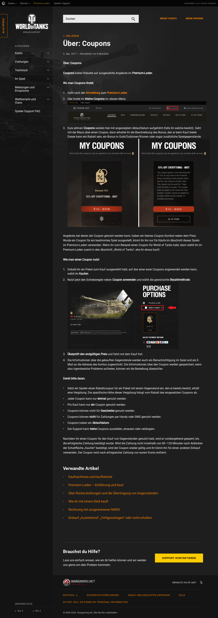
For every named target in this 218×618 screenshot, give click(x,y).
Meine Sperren (194, 18)
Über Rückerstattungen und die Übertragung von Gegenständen (113, 493)
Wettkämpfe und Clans (25, 101)
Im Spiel (20, 78)
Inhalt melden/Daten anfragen (149, 595)
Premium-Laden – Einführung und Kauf (95, 485)
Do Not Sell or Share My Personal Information (95, 602)
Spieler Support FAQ (27, 111)
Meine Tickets (168, 18)
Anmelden (189, 3)
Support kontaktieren (179, 558)
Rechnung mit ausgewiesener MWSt (94, 509)
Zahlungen (21, 61)
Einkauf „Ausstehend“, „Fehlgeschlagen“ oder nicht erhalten (110, 518)
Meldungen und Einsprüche (25, 89)
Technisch (21, 70)
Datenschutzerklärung (103, 595)
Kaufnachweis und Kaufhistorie (90, 477)
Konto (18, 53)
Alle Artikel (72, 36)
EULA (182, 595)
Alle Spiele (3, 25)
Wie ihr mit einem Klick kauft (88, 501)
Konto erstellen (208, 3)
